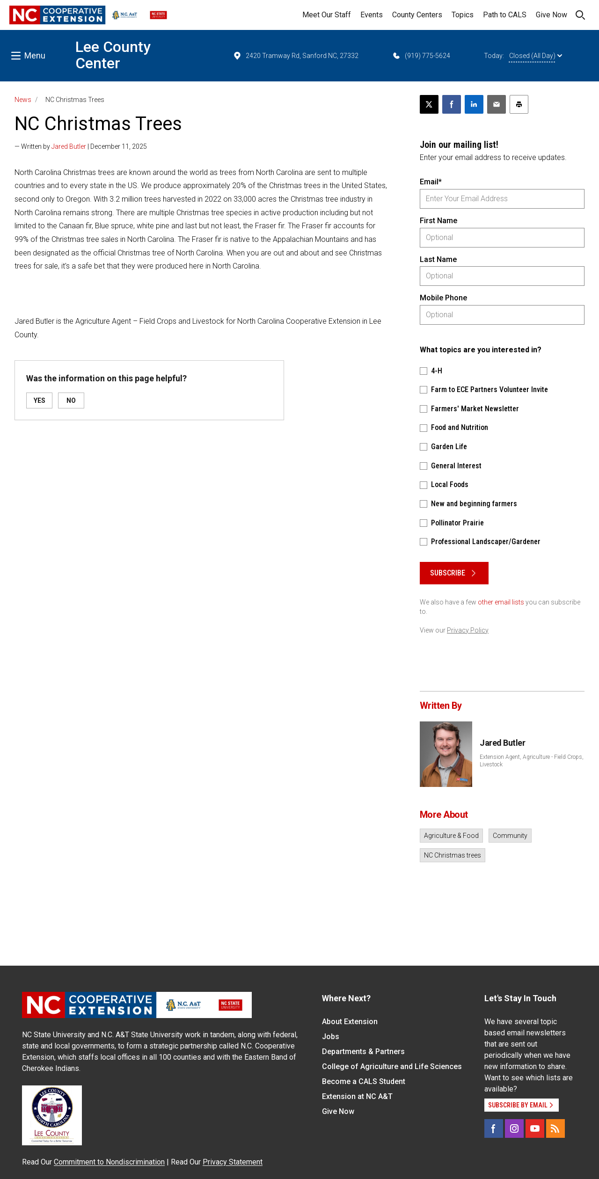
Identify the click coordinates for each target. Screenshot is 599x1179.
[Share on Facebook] (451, 104)
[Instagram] (514, 1128)
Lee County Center (113, 55)
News (23, 99)
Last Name (438, 259)
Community (510, 835)
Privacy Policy (468, 630)
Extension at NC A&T (357, 1096)
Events (371, 14)
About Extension (350, 1021)
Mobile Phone (443, 297)
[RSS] (555, 1128)
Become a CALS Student (363, 1081)
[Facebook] (493, 1128)
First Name (438, 220)
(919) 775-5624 (421, 55)
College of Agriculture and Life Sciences (392, 1066)
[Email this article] (496, 104)
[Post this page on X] (429, 104)
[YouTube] (535, 1128)
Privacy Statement (233, 1161)
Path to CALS (504, 14)
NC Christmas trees (452, 855)
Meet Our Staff (326, 14)
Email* (431, 181)
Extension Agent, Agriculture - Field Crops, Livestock (532, 761)
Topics (463, 14)
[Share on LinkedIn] (474, 104)
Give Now (551, 14)
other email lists (501, 602)
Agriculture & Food (451, 835)
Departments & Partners (363, 1051)
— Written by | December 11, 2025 (81, 146)
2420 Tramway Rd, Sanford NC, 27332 (295, 55)
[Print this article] (519, 104)
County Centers (417, 14)
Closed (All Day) (535, 55)
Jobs (330, 1036)
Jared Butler (68, 146)
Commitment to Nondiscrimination (109, 1161)
